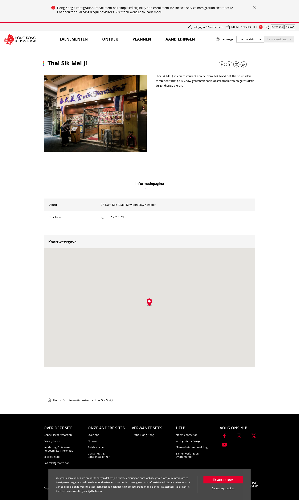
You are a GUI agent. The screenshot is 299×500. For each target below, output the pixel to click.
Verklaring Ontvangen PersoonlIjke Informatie (58, 448)
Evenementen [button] (77, 41)
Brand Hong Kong (143, 435)
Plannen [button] (142, 39)
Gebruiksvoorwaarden (58, 435)
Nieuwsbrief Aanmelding (192, 447)
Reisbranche (96, 447)
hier (168, 482)
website (135, 12)
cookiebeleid (52, 457)
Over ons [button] (277, 27)
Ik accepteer (223, 479)
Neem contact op (187, 435)
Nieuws (92, 441)
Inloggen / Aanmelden (208, 27)
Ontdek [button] (110, 39)
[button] (255, 38)
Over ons (93, 435)
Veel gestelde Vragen (189, 441)
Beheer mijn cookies (223, 488)
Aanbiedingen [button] (180, 39)
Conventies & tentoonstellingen (99, 455)
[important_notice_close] (253, 7)
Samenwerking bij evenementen (187, 455)
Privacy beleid (52, 441)
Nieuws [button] (290, 27)
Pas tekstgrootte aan (57, 463)
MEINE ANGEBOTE (243, 27)
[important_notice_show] (261, 27)
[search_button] (267, 25)
